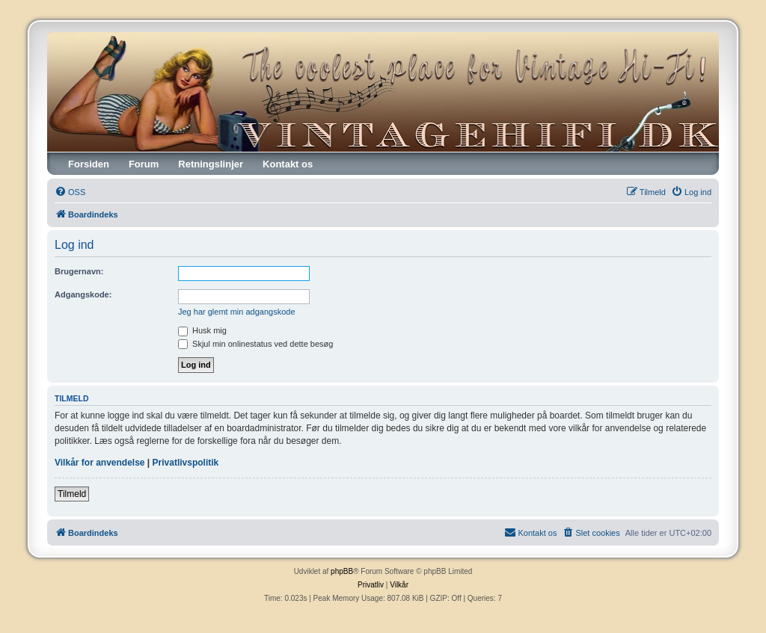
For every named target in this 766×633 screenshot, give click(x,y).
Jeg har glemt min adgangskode (236, 311)
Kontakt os (288, 164)
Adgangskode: (83, 294)
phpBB (342, 571)
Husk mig (202, 330)
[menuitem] (70, 192)
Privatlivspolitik (186, 462)
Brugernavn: (79, 271)
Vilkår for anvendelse (100, 462)
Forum (144, 164)
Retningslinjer (210, 164)
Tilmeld (72, 494)
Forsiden (88, 164)
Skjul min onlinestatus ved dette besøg (255, 343)
